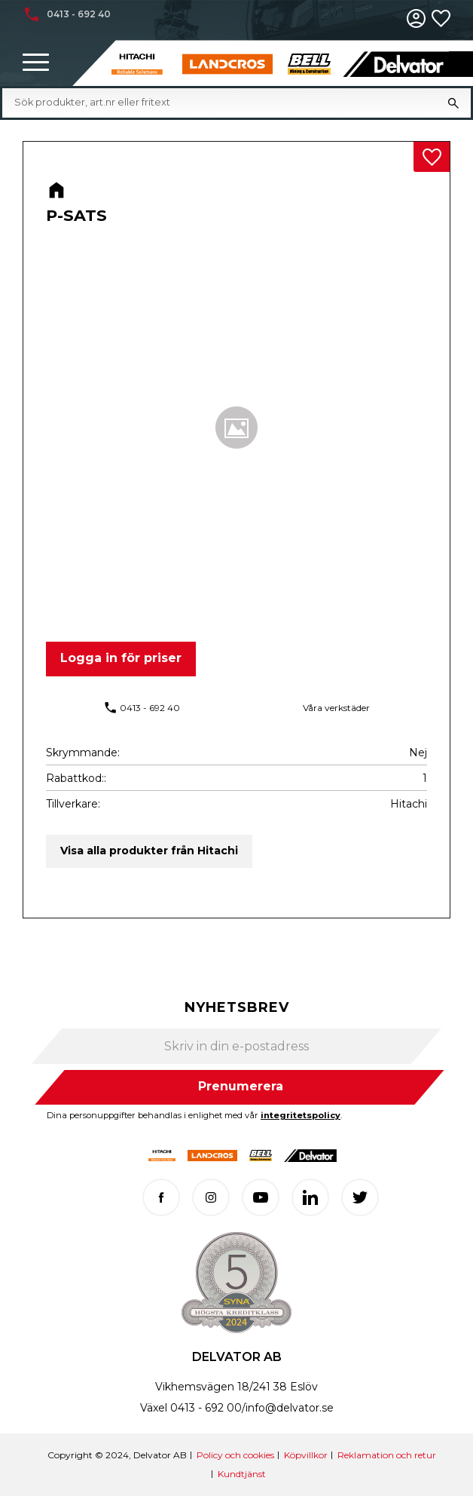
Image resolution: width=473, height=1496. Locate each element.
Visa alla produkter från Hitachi (149, 850)
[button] (36, 63)
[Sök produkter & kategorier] (225, 102)
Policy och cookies (235, 1455)
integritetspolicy (300, 1115)
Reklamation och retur (386, 1455)
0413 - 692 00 (206, 1408)
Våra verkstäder (336, 707)
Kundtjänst (242, 1473)
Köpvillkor (306, 1455)
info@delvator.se (290, 1408)
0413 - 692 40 (150, 707)
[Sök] (453, 102)
